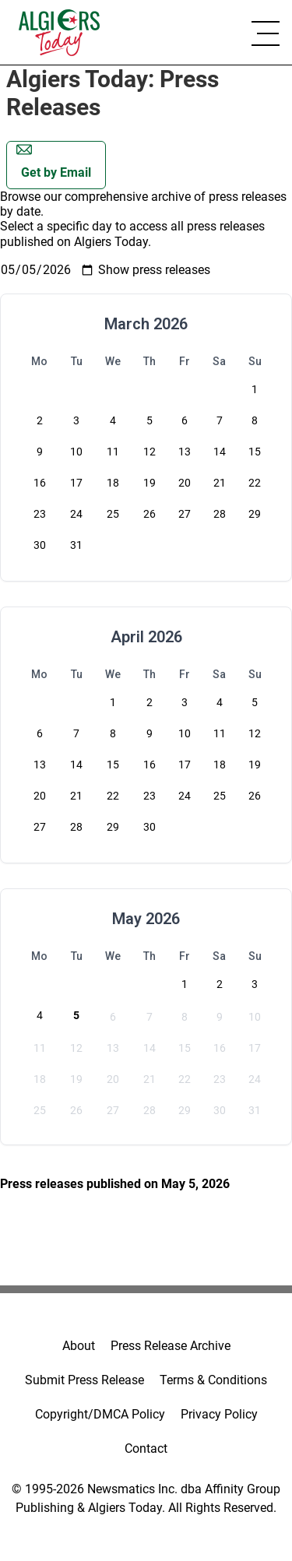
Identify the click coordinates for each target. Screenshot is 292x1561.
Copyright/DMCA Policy (100, 1414)
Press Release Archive (170, 1345)
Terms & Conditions (213, 1380)
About (78, 1345)
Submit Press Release (84, 1380)
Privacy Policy (219, 1414)
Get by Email (53, 161)
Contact (146, 1448)
